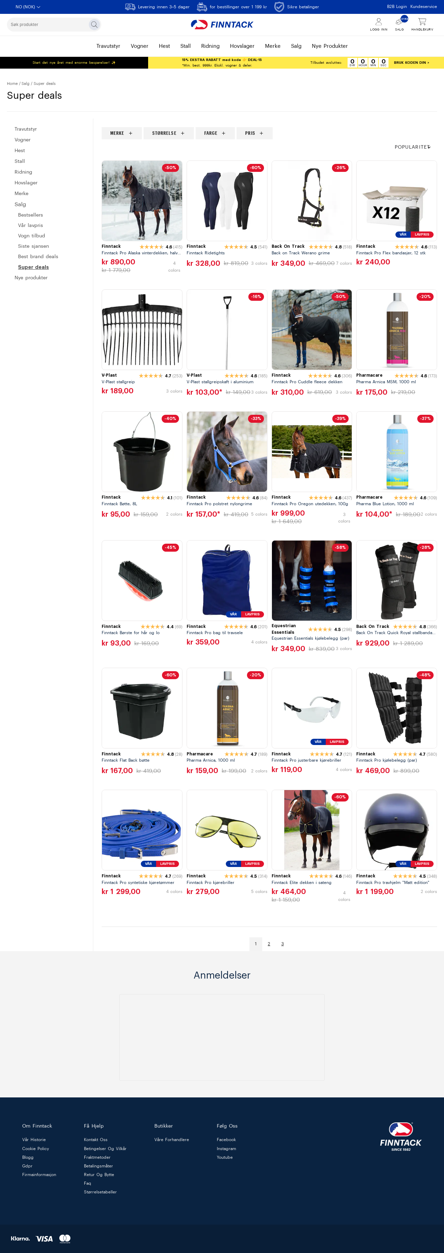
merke (273, 46)
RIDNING (23, 172)
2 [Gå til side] (269, 944)
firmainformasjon (39, 1175)
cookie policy (35, 1149)
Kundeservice (423, 7)
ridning (210, 46)
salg (296, 46)
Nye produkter (31, 277)
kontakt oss (96, 1140)
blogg (28, 1157)
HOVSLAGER (26, 183)
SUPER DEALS (33, 267)
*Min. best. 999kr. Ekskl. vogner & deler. (222, 62)
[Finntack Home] (222, 24)
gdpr (27, 1166)
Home (12, 84)
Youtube (225, 1157)
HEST (20, 150)
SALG (25, 84)
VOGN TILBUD (31, 236)
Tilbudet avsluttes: (326, 62)
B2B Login (397, 7)
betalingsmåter (98, 1166)
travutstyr (108, 46)
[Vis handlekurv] (422, 25)
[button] (416, 147)
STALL (20, 161)
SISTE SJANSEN (33, 246)
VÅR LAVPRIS (30, 225)
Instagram (226, 1149)
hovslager (242, 46)
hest (164, 46)
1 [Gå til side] (256, 944)
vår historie (34, 1140)
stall (185, 46)
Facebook (226, 1140)
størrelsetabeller (100, 1192)
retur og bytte (99, 1175)
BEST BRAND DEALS (38, 256)
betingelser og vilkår (105, 1149)
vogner (139, 46)
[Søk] (94, 24)
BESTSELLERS (30, 215)
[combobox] (54, 25)
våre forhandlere (171, 1140)
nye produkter (330, 46)
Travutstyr (26, 129)
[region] (269, 133)
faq (87, 1184)
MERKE (21, 193)
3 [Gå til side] (282, 944)
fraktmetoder (97, 1157)
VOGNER (23, 140)
